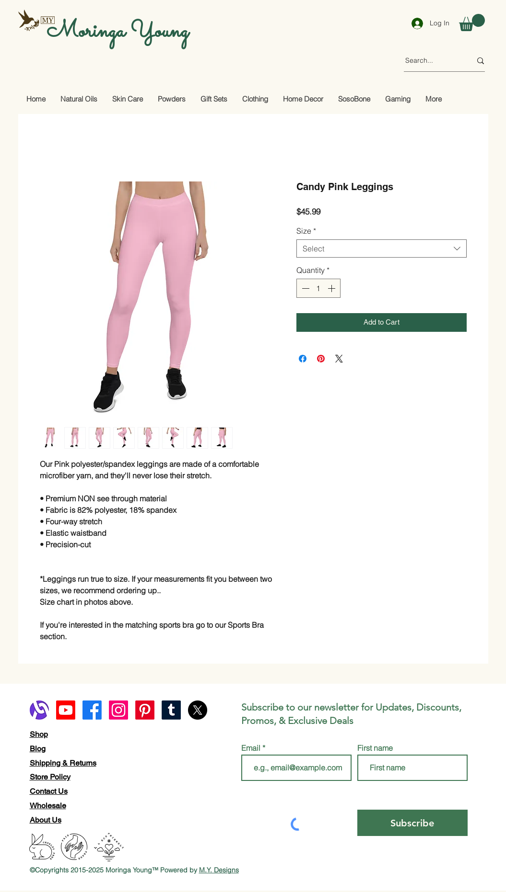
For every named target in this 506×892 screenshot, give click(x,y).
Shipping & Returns (63, 763)
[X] (197, 710)
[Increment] (332, 288)
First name (375, 748)
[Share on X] (339, 358)
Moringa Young (117, 31)
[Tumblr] (171, 710)
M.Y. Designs (219, 870)
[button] (472, 22)
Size (306, 231)
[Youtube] (65, 710)
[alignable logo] (39, 710)
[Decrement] (304, 288)
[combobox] (381, 248)
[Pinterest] (144, 710)
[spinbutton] (318, 288)
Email (251, 748)
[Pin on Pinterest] (321, 358)
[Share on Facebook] (302, 358)
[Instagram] (118, 710)
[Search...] (431, 60)
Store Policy (50, 776)
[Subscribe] (412, 823)
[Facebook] (92, 710)
